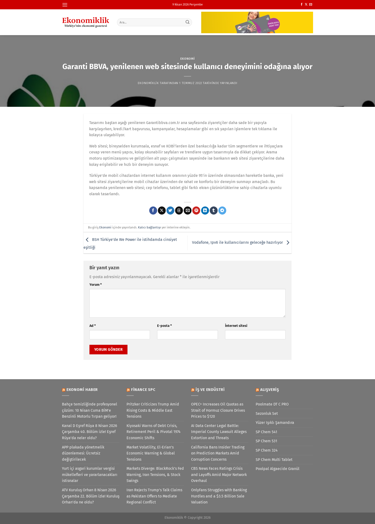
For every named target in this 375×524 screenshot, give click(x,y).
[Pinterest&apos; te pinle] (196, 210)
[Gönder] (188, 22)
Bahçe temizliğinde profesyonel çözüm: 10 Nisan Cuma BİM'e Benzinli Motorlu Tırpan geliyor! (89, 410)
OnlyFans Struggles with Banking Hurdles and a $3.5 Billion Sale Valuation (219, 496)
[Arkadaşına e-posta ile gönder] (188, 210)
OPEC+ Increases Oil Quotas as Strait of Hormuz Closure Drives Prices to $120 (218, 410)
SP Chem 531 (266, 441)
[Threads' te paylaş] (179, 210)
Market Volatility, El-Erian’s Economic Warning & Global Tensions (151, 453)
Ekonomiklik (148, 83)
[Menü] (65, 4)
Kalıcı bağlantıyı (149, 227)
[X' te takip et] (306, 4)
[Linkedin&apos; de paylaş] (205, 210)
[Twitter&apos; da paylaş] (170, 210)
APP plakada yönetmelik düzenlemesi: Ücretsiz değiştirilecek (83, 453)
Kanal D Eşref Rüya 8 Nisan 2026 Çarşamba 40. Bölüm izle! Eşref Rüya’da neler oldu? (89, 431)
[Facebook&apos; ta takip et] (301, 4)
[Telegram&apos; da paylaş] (222, 210)
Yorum (95, 285)
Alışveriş (269, 389)
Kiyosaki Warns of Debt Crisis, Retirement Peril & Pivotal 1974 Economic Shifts (154, 431)
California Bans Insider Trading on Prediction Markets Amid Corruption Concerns (217, 453)
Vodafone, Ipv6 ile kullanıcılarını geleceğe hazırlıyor (242, 242)
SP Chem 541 (266, 432)
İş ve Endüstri (210, 389)
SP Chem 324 (267, 450)
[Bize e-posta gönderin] (310, 4)
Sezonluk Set (267, 413)
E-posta (164, 326)
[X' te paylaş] (162, 210)
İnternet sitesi (236, 326)
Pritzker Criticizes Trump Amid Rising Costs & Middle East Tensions (153, 410)
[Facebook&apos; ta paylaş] (153, 210)
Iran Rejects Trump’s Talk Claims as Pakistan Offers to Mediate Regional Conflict (154, 496)
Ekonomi (187, 58)
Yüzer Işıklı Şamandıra (275, 422)
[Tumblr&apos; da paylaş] (214, 210)
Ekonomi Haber (82, 389)
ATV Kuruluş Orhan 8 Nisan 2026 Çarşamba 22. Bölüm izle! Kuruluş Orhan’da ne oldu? (90, 496)
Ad (92, 326)
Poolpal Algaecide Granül (277, 468)
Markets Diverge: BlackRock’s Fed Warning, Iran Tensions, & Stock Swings (155, 474)
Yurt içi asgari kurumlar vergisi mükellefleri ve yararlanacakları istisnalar (89, 474)
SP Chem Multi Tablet (274, 459)
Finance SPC (143, 389)
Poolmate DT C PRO (272, 404)
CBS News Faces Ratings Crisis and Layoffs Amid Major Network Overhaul (219, 474)
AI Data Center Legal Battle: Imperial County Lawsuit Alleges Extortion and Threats (219, 431)
